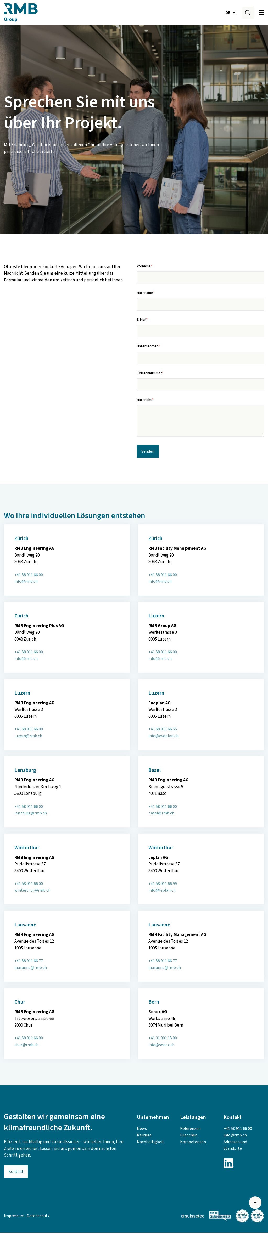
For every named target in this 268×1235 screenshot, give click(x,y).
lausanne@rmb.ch (30, 970)
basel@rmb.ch (161, 815)
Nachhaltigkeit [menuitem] (150, 1144)
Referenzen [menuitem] (190, 1131)
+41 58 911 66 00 (28, 577)
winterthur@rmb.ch (32, 893)
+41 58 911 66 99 (162, 886)
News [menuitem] (142, 1131)
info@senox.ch (161, 1047)
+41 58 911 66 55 (162, 731)
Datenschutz (38, 1218)
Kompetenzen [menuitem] (193, 1144)
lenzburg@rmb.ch (30, 815)
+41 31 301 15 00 (162, 1040)
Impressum (14, 1218)
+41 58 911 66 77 (28, 963)
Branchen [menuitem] (188, 1137)
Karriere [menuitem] (144, 1137)
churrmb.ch (26, 1047)
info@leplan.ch (162, 893)
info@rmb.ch (26, 584)
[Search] (247, 12)
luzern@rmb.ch (28, 738)
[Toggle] (261, 12)
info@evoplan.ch (163, 738)
